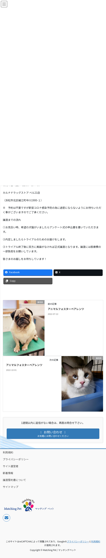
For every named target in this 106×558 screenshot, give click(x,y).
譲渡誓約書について (14, 480)
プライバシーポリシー (16, 459)
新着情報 (8, 473)
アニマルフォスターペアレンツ (66, 309)
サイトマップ (10, 487)
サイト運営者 (10, 466)
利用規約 (8, 452)
